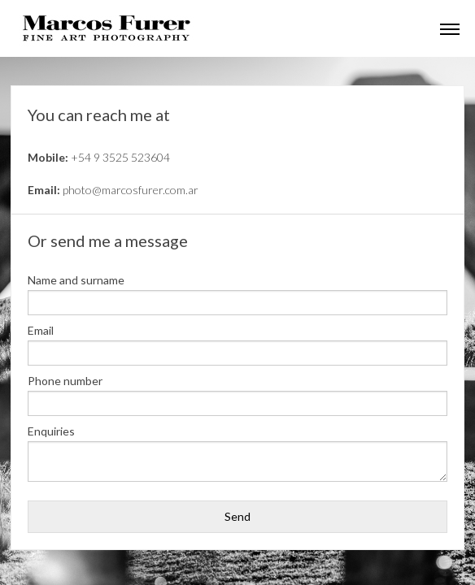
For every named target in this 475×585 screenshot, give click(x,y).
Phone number (65, 381)
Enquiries (51, 431)
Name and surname (76, 280)
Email (41, 330)
